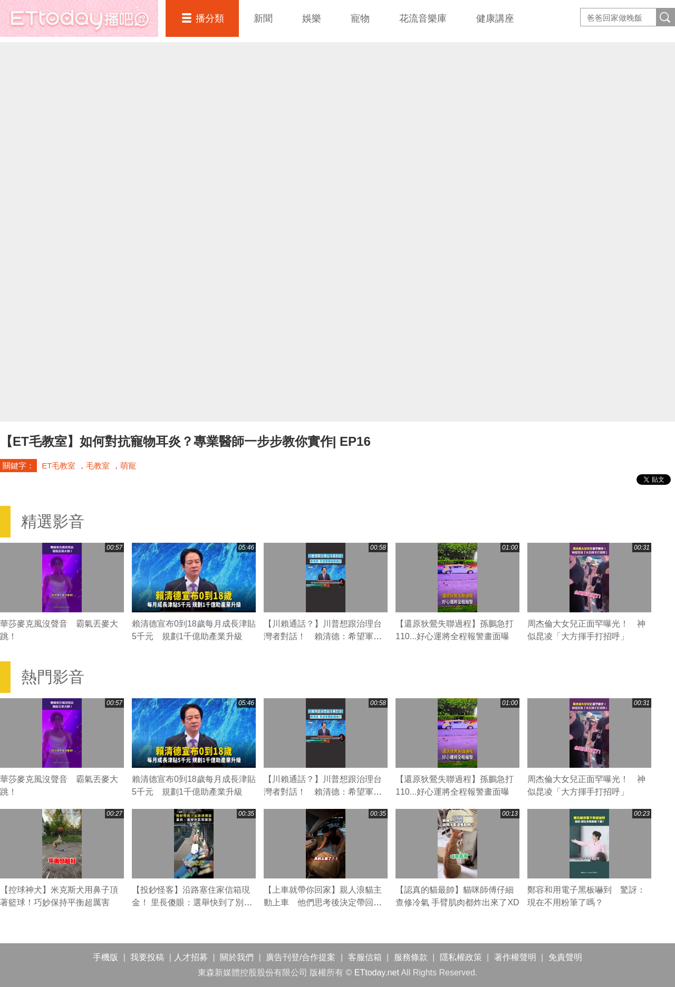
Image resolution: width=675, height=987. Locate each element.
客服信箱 (365, 957)
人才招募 (191, 957)
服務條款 (411, 957)
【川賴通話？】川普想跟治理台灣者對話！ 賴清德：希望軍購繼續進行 (323, 636)
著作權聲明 (515, 957)
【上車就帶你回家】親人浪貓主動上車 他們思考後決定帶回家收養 (323, 902)
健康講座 (495, 18)
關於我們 (237, 957)
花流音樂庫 (423, 18)
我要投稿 (147, 957)
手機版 (105, 957)
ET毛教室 (58, 465)
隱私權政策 (461, 957)
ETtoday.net (376, 972)
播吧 (79, 18)
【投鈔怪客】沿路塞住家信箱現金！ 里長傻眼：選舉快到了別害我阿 (192, 902)
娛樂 (311, 18)
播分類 (210, 18)
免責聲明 (565, 957)
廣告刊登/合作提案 (300, 957)
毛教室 (98, 465)
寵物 (360, 18)
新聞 (263, 18)
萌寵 (128, 465)
